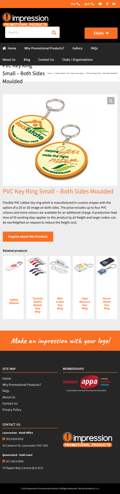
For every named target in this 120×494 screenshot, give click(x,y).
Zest (97, 488)
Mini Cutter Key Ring (60, 303)
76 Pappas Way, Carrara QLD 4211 (22, 468)
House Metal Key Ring (107, 303)
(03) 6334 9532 (12, 439)
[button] (110, 100)
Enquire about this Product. (28, 236)
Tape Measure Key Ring (84, 303)
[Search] (54, 32)
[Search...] (26, 32)
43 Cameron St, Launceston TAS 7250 (25, 446)
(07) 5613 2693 (12, 461)
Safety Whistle (14, 301)
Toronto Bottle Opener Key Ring (37, 305)
